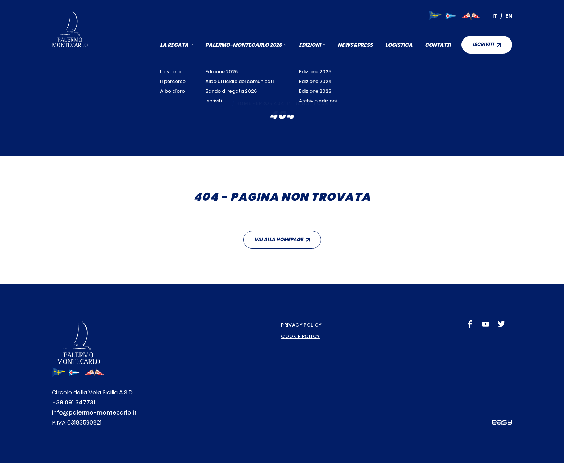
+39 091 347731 (73, 402)
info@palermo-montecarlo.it (94, 412)
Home (243, 103)
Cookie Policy (300, 336)
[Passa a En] (508, 16)
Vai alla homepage (278, 239)
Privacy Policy (301, 324)
